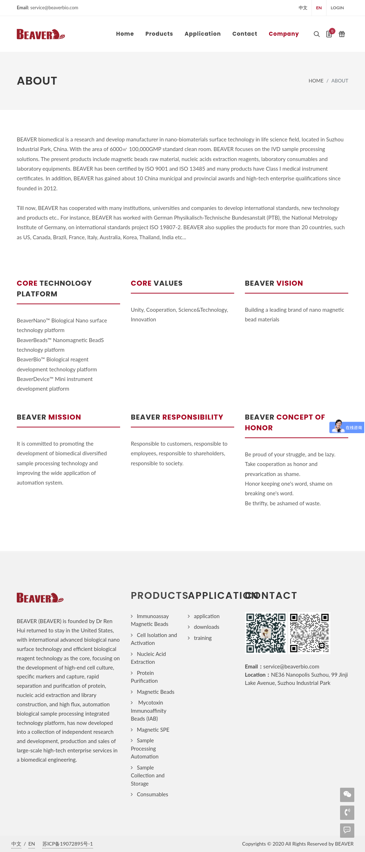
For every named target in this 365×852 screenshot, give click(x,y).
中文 (303, 7)
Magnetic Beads (155, 691)
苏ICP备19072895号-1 (67, 844)
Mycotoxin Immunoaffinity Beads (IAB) (148, 710)
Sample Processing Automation (145, 748)
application (207, 616)
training (203, 638)
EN (319, 7)
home (316, 80)
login (337, 7)
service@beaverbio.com (291, 666)
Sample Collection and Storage (148, 775)
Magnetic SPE (153, 729)
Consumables (152, 794)
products (160, 595)
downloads (206, 626)
